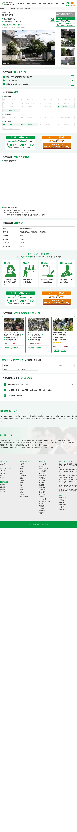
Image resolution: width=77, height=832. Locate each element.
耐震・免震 (42, 480)
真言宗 (21, 478)
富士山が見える (43, 475)
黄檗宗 (21, 489)
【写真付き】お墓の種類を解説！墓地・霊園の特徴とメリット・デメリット (68, 471)
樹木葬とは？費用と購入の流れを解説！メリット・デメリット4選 (68, 486)
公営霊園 (2, 487)
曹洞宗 (21, 473)
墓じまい (58, 4)
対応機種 (61, 507)
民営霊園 (2, 485)
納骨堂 (39, 4)
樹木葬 (44, 4)
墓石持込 (41, 482)
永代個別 (41, 496)
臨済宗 (21, 471)
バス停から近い (43, 471)
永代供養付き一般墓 (44, 501)
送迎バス (41, 513)
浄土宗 (21, 469)
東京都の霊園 (12, 8)
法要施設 (41, 506)
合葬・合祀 (42, 494)
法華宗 (21, 492)
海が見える (42, 478)
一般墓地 (28, 4)
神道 (21, 485)
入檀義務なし (42, 489)
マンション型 (42, 499)
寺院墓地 (2, 489)
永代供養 (34, 4)
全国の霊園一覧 (20, 4)
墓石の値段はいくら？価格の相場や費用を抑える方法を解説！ (68, 476)
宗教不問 (22, 464)
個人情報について (64, 502)
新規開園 (41, 485)
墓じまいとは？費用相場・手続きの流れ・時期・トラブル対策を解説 (68, 465)
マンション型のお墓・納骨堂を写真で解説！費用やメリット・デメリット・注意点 (68, 481)
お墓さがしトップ (3, 8)
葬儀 (63, 4)
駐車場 (41, 503)
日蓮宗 (21, 482)
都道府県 (2, 464)
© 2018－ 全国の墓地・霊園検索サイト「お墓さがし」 (38, 524)
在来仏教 (22, 494)
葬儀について (62, 509)
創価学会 (22, 480)
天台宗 (21, 487)
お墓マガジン (51, 4)
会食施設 (41, 508)
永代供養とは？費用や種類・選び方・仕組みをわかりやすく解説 (68, 490)
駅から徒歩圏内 (43, 469)
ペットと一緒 (42, 464)
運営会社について (64, 498)
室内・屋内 (42, 487)
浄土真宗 (22, 466)
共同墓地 (2, 491)
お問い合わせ (62, 505)
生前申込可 (42, 492)
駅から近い (42, 466)
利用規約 (61, 500)
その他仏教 (23, 475)
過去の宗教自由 (24, 496)
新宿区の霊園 (20, 8)
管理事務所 (42, 510)
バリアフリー (42, 473)
